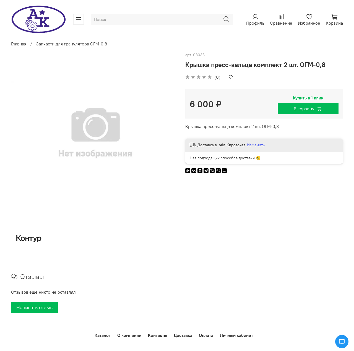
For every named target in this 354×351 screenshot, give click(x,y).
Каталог (103, 335)
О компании (129, 335)
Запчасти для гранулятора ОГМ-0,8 (71, 44)
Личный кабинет (236, 335)
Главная (18, 44)
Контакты (157, 335)
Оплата (206, 335)
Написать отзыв (34, 307)
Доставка (183, 335)
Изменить (256, 144)
